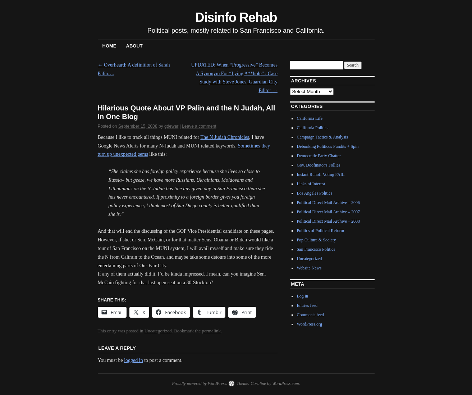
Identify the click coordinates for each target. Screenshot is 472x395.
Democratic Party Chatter (319, 155)
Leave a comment (199, 126)
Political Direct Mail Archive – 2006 (328, 202)
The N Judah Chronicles (224, 137)
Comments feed (310, 314)
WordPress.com (285, 383)
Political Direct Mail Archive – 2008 (328, 221)
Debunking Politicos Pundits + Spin (327, 146)
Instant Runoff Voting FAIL (320, 174)
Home (109, 46)
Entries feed (307, 305)
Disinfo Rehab (236, 17)
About (134, 46)
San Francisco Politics (316, 249)
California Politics (312, 127)
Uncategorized (158, 330)
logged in (133, 360)
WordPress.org (309, 324)
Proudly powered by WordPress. (199, 383)
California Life (309, 118)
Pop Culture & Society (316, 239)
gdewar (171, 126)
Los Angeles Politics (314, 193)
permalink (211, 330)
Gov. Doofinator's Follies (318, 165)
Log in (302, 296)
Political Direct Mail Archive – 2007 (328, 211)
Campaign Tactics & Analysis (322, 137)
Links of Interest (311, 183)
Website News (309, 268)
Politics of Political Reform (320, 230)
